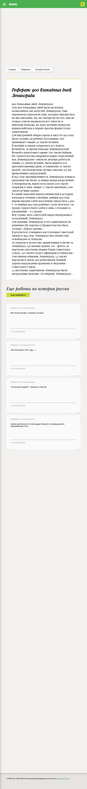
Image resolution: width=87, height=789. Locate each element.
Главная (12, 69)
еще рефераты (18, 295)
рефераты (25, 69)
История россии (43, 69)
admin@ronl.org (63, 779)
